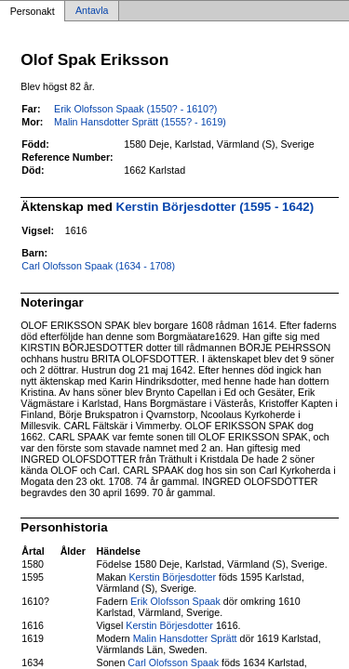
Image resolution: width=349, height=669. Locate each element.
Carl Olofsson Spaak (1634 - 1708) (98, 265)
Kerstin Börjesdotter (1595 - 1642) (215, 207)
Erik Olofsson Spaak (175, 601)
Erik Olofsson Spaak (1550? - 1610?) (135, 108)
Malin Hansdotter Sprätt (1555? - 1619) (140, 121)
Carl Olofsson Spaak (173, 662)
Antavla (92, 11)
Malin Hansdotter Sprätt (185, 638)
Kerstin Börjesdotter (172, 577)
